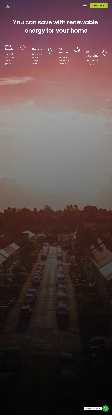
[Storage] (38, 50)
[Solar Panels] (10, 48)
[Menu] (84, 5)
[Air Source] (65, 51)
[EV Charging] (92, 54)
